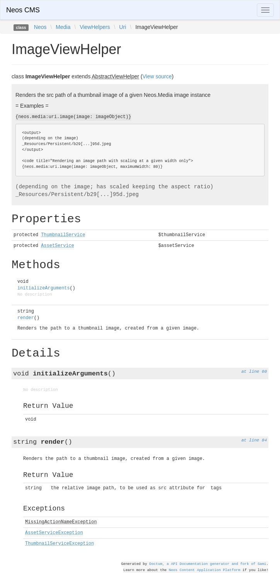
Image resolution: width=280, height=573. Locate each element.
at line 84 (254, 440)
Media (63, 27)
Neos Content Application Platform (204, 570)
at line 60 (254, 371)
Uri (122, 27)
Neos (40, 27)
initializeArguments (43, 288)
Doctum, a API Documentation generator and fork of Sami (207, 564)
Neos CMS (23, 10)
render (25, 318)
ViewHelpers (95, 27)
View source (157, 76)
